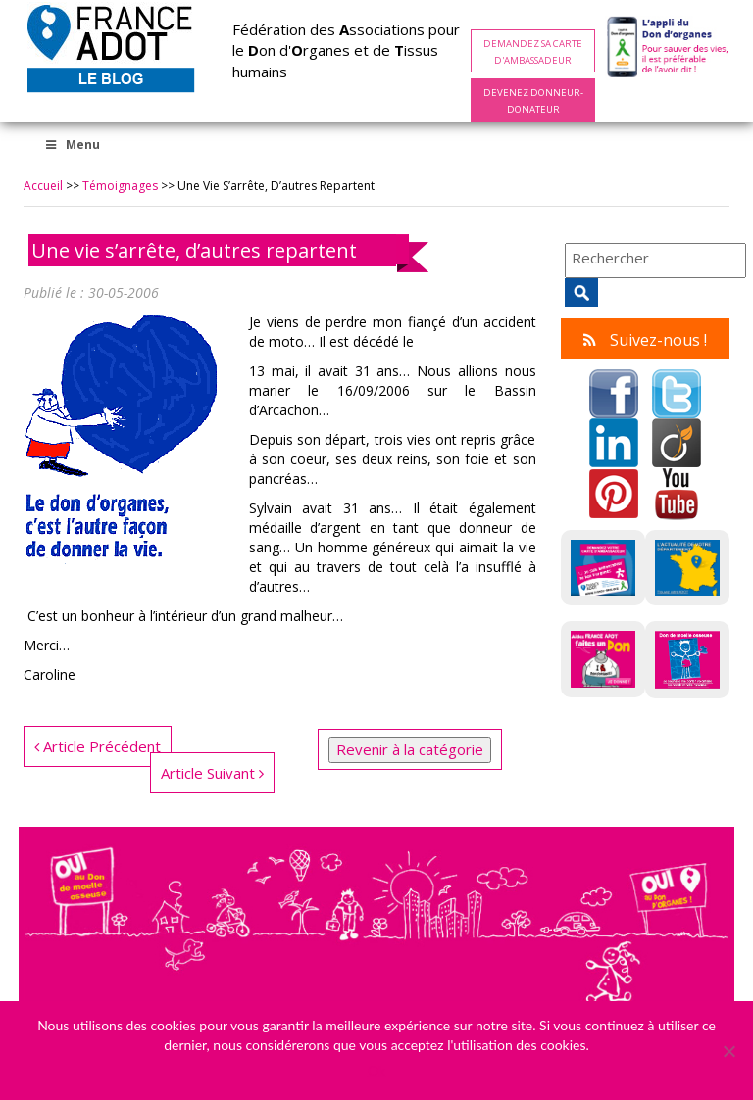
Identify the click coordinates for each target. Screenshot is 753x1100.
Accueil (43, 185)
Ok (376, 1070)
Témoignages (120, 185)
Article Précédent (97, 746)
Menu (71, 144)
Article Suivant (212, 773)
